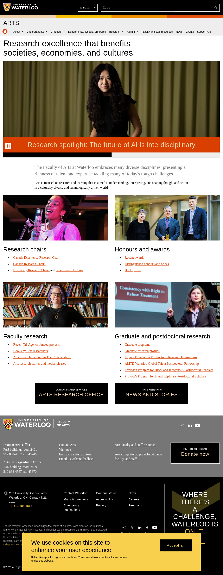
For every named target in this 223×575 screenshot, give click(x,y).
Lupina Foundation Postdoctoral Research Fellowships (161, 357)
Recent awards (134, 257)
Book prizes (133, 270)
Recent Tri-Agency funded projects (36, 344)
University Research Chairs (31, 270)
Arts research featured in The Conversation (42, 357)
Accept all (176, 545)
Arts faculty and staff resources (135, 444)
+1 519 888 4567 (20, 505)
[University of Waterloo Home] (20, 7)
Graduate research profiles (142, 351)
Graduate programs (137, 344)
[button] (186, 7)
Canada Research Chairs (29, 264)
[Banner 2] (166, 154)
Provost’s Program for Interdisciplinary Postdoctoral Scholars (165, 376)
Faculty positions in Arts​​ (75, 454)
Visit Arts (65, 449)
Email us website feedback (76, 459)
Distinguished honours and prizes (147, 264)
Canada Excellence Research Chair (36, 257)
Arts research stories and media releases (39, 363)
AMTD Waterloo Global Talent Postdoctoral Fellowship (162, 363)
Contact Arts (67, 444)
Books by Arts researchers (30, 351)
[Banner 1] (57, 154)
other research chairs (69, 270)
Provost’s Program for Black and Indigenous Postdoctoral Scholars (169, 370)
